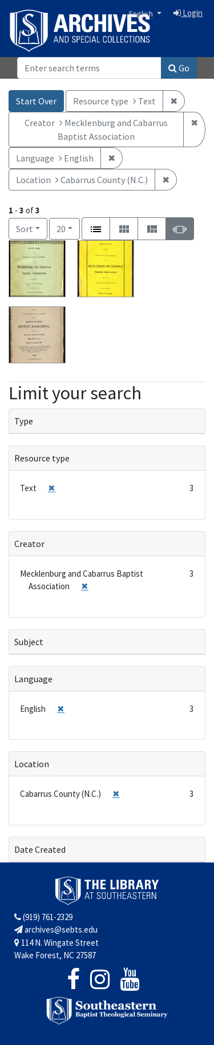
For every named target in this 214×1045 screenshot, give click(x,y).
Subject (28, 641)
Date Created (40, 849)
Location (31, 763)
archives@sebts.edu (56, 929)
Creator (29, 543)
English (142, 14)
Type (23, 421)
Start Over (36, 101)
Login (188, 12)
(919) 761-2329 (43, 917)
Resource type (42, 458)
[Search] (89, 68)
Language (33, 678)
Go (178, 68)
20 (68, 227)
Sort (24, 228)
